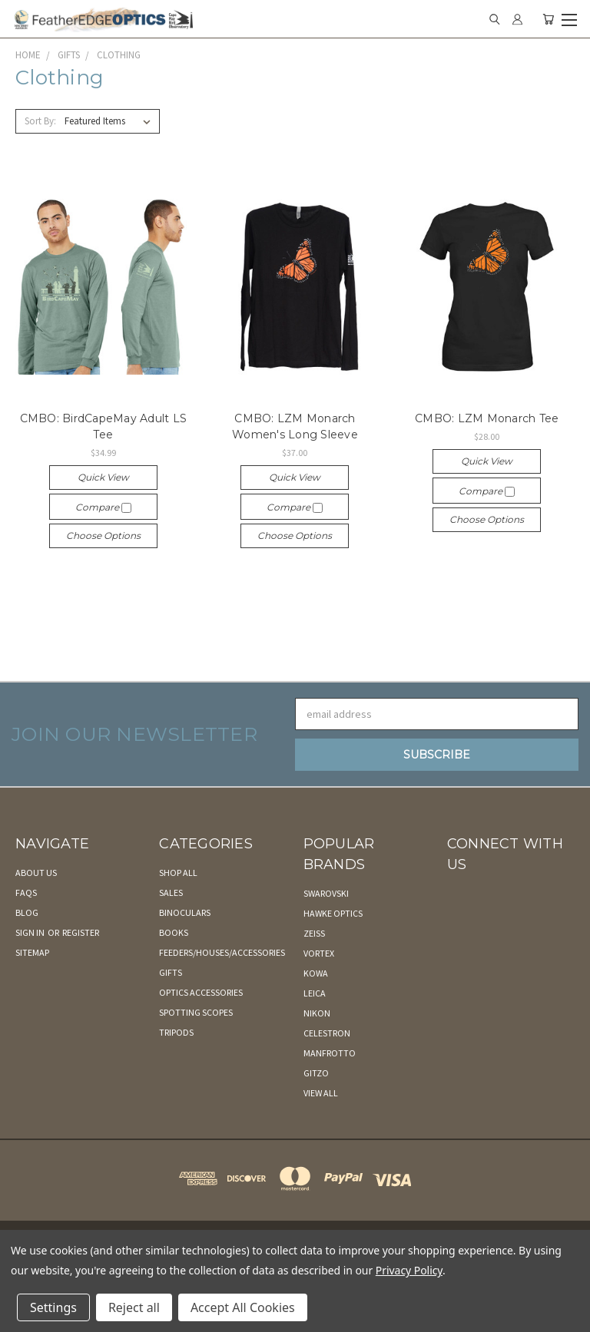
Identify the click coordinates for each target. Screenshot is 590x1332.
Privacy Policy (409, 1270)
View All (320, 1093)
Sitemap (32, 952)
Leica (314, 993)
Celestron (326, 1033)
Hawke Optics (333, 913)
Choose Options (103, 535)
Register (80, 932)
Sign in (30, 932)
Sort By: (40, 120)
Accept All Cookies (243, 1307)
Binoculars (184, 912)
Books (173, 932)
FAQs (26, 892)
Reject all (134, 1307)
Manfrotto (329, 1053)
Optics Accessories (201, 992)
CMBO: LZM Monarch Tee (487, 418)
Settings (53, 1307)
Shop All (178, 872)
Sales (171, 892)
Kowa (315, 973)
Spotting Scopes (196, 1012)
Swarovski (326, 893)
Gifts (170, 972)
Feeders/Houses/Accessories (222, 952)
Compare (103, 507)
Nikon (316, 1013)
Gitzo (316, 1073)
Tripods (176, 1032)
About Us (36, 872)
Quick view (103, 477)
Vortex (318, 953)
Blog (26, 912)
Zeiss (314, 933)
